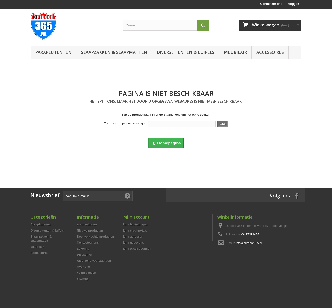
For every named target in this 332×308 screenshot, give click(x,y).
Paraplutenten (53, 52)
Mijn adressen (133, 236)
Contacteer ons (271, 4)
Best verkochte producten (95, 236)
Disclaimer (84, 254)
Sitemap (83, 278)
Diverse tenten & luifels (185, 52)
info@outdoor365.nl (249, 243)
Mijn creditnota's (135, 230)
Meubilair (235, 52)
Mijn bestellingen (135, 224)
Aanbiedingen (87, 224)
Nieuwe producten (90, 230)
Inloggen (293, 4)
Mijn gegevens (133, 242)
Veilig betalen (86, 272)
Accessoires (270, 52)
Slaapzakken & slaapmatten (114, 52)
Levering (83, 248)
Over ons (83, 266)
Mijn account (136, 217)
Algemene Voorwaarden (94, 260)
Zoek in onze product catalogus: (125, 123)
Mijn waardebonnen (137, 248)
